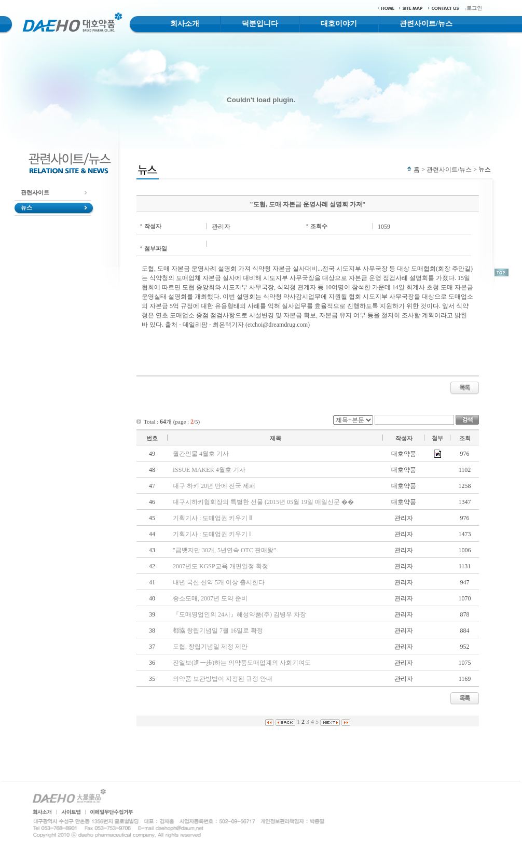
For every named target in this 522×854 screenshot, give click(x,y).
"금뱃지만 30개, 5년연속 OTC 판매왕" (224, 550)
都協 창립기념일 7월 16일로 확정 (218, 630)
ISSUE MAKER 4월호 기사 (209, 469)
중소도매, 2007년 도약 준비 (210, 598)
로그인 (474, 8)
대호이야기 (339, 23)
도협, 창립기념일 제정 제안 (210, 646)
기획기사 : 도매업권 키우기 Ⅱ (212, 518)
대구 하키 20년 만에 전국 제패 (214, 485)
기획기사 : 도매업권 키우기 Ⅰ (212, 534)
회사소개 (184, 23)
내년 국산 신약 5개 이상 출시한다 (219, 582)
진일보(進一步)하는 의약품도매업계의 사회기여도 (242, 662)
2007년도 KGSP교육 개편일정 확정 (220, 566)
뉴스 (26, 207)
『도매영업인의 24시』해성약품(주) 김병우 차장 (239, 614)
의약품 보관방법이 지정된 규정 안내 (222, 678)
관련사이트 (35, 192)
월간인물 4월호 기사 (201, 453)
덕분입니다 (260, 23)
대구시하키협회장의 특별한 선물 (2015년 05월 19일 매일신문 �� (263, 502)
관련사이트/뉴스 (426, 23)
